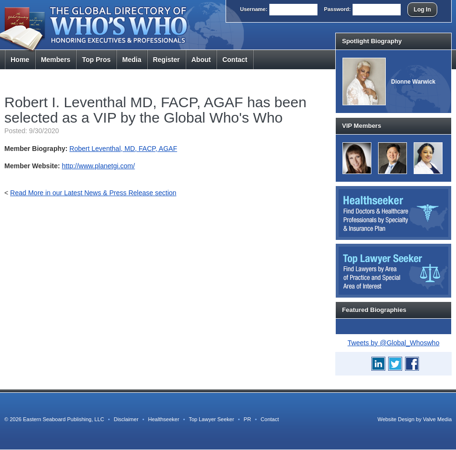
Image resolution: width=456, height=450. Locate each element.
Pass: (337, 9)
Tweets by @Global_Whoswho (394, 343)
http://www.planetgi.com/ (98, 166)
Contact (234, 59)
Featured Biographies (374, 309)
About (201, 59)
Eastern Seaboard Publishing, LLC (63, 419)
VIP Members (361, 125)
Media (131, 59)
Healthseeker (163, 419)
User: (253, 9)
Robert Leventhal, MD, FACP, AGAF (123, 148)
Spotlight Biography (372, 41)
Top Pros (96, 59)
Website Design (396, 419)
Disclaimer (126, 419)
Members (55, 59)
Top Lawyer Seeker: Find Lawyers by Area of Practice (393, 271)
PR (247, 419)
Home (20, 59)
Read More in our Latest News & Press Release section (93, 193)
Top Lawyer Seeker (211, 419)
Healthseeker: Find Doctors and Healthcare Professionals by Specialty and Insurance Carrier (393, 213)
